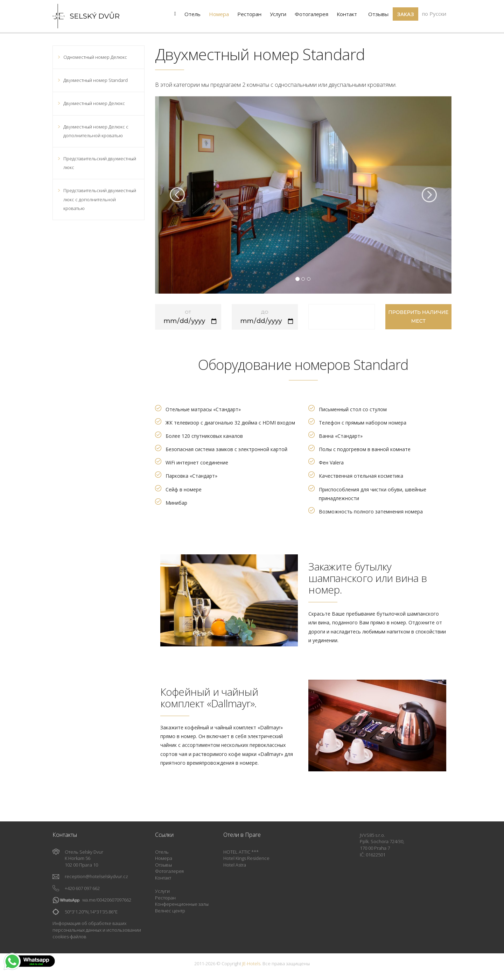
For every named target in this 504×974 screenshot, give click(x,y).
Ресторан (165, 898)
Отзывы (163, 865)
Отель (162, 852)
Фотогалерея (169, 871)
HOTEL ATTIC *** (241, 852)
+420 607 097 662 (82, 888)
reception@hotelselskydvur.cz (96, 876)
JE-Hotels (251, 963)
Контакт (163, 878)
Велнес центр (170, 911)
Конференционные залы (182, 904)
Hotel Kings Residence (246, 858)
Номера (163, 858)
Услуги (162, 891)
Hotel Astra (234, 865)
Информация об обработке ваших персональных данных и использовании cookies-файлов (96, 929)
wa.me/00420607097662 (106, 900)
